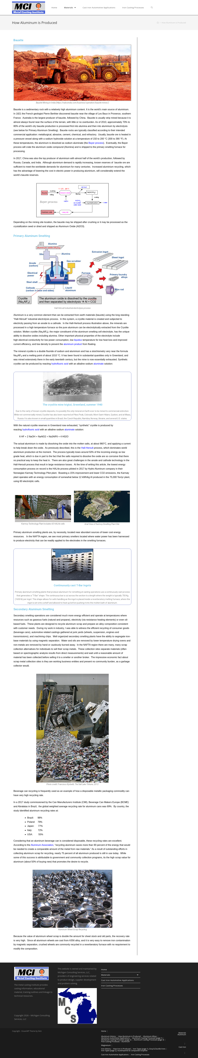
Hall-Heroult (87, 448)
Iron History (106, 1049)
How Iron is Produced (122, 1049)
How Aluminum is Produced (129, 1036)
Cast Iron (182, 1047)
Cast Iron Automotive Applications (117, 980)
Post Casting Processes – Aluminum (115, 1041)
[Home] (158, 22)
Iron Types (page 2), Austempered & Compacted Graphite (124, 1050)
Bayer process (96, 143)
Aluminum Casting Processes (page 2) (116, 1040)
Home (104, 969)
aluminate (98, 363)
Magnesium (106, 1045)
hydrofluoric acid (59, 363)
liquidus (78, 340)
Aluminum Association (42, 845)
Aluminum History (108, 1036)
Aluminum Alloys (150, 1036)
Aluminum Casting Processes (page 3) (149, 1040)
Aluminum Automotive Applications (115, 1038)
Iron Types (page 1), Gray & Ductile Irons (149, 1049)
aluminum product (72, 344)
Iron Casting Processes (112, 985)
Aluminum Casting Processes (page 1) (147, 1038)
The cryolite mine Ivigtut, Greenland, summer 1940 (72, 404)
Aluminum (182, 1034)
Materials (120, 974)
